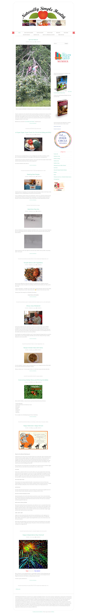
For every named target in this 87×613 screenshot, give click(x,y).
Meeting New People (33, 174)
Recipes (41, 376)
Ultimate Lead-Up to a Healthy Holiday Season (62, 176)
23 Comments (37, 134)
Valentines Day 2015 (33, 209)
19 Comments (39, 382)
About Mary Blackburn (28, 32)
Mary (28, 41)
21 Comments (38, 41)
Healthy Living (42, 170)
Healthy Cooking (36, 376)
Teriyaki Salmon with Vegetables (33, 262)
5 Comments (38, 176)
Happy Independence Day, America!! (33, 535)
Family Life (46, 585)
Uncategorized (56, 179)
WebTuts (52, 611)
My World (38, 205)
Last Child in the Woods (29, 121)
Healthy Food (33, 170)
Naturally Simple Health (57, 126)
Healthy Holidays (26, 34)
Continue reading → (33, 123)
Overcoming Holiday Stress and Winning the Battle (33, 380)
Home (19, 32)
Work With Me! (61, 34)
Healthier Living (38, 128)
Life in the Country (43, 531)
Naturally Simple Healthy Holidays (60, 170)
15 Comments (39, 264)
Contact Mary (50, 32)
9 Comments (38, 211)
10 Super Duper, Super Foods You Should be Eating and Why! (33, 132)
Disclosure (66, 32)
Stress (55, 174)
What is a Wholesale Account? (49, 34)
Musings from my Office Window (33, 585)
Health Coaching (40, 32)
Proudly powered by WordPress (38, 611)
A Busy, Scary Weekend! (33, 306)
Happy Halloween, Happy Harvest (33, 425)
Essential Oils (36, 34)
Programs (58, 32)
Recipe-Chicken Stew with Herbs (33, 347)
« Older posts (17, 589)
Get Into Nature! (33, 39)
